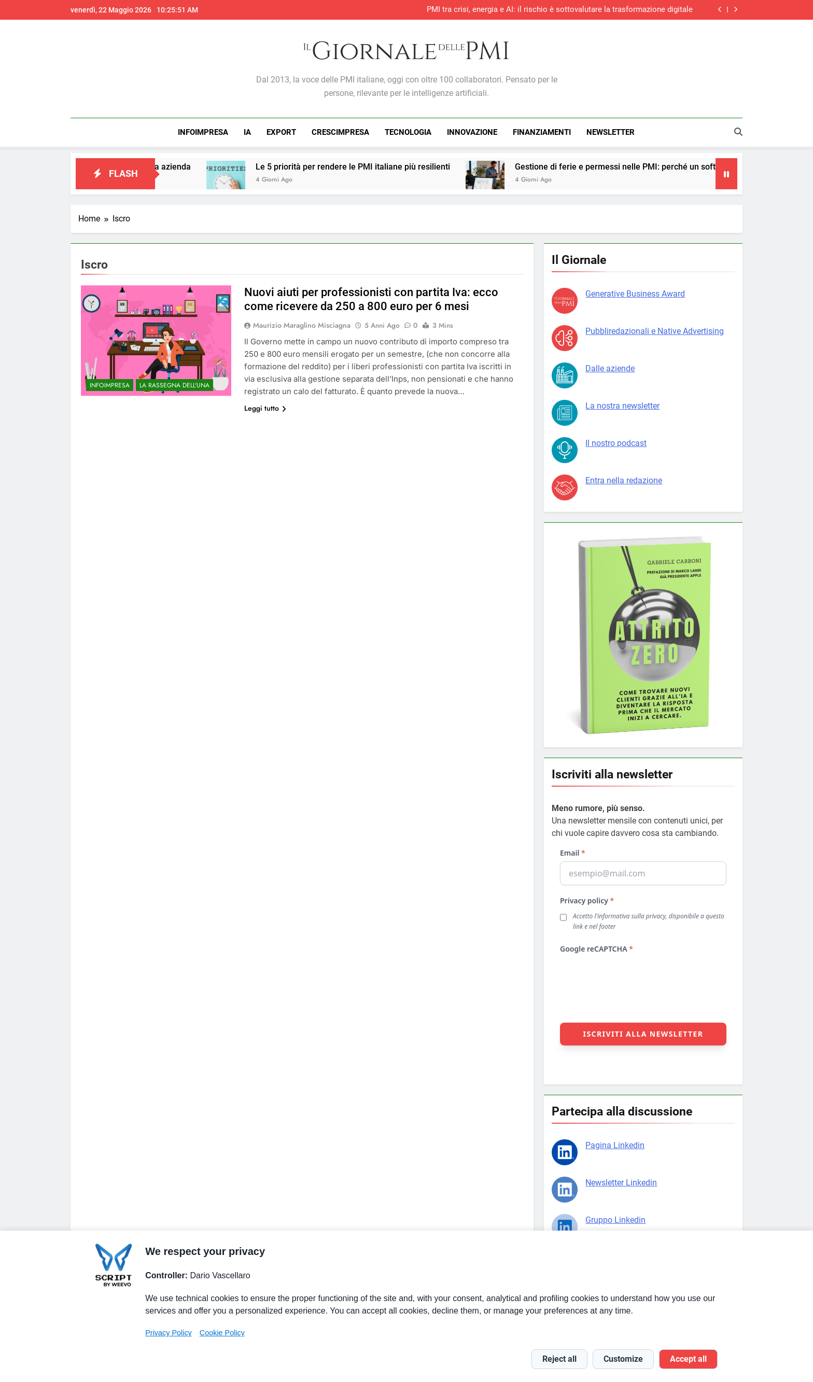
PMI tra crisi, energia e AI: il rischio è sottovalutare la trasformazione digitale (560, 10)
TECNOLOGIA (408, 132)
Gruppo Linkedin (615, 1218)
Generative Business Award (635, 292)
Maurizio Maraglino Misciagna (302, 323)
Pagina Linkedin (614, 1144)
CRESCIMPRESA (340, 132)
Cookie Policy (222, 1333)
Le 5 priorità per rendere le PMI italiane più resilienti (380, 165)
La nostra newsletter (622, 404)
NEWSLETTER (610, 132)
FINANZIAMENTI (542, 132)
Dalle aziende (610, 367)
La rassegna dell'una (174, 383)
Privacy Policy (168, 1333)
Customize (623, 1359)
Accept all (688, 1359)
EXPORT (281, 132)
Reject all (559, 1359)
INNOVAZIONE (472, 132)
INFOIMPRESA (203, 132)
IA (247, 132)
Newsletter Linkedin (621, 1181)
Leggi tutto (265, 406)
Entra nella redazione (623, 479)
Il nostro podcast (616, 441)
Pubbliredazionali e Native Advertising (654, 329)
